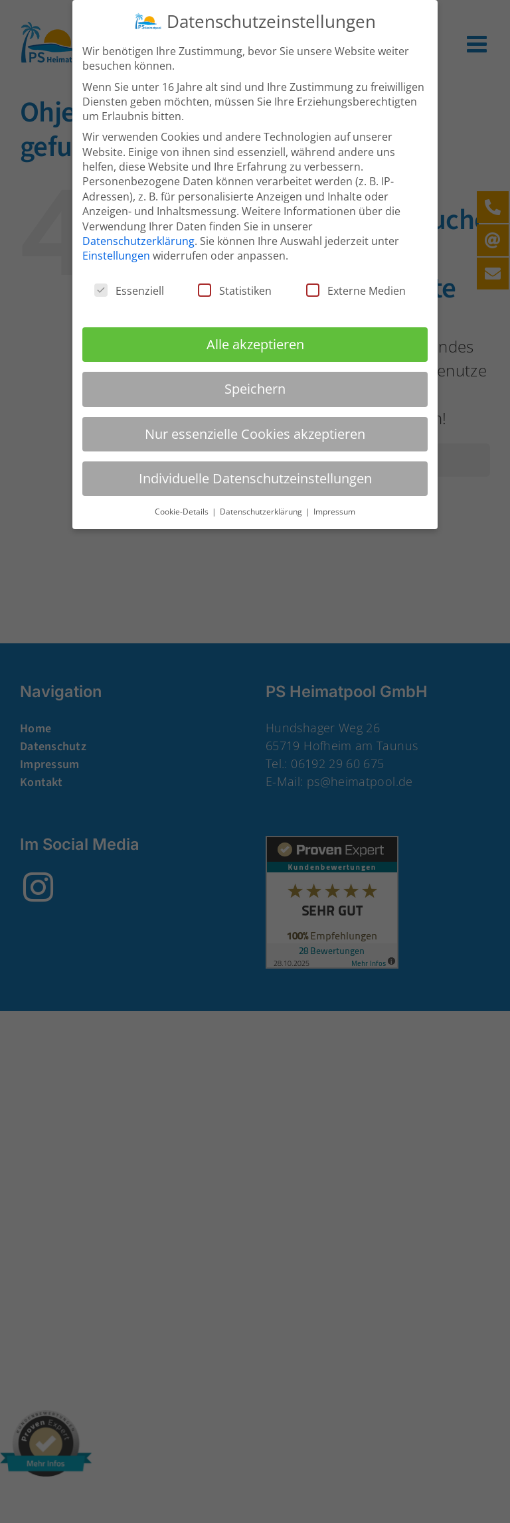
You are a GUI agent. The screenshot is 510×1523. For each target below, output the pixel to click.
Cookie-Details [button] (183, 510)
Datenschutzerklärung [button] (262, 510)
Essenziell (129, 289)
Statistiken (235, 289)
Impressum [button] (334, 510)
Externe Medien (356, 289)
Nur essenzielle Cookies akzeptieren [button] (255, 432)
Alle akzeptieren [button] (255, 343)
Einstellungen (116, 254)
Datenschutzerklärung (138, 239)
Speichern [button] (255, 387)
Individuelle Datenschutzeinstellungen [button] (255, 477)
